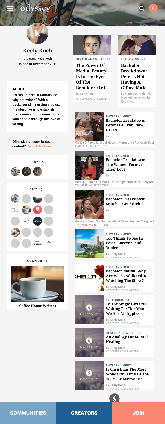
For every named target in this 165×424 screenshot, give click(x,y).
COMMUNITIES (28, 413)
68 (46, 189)
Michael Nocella (138, 97)
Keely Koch (87, 93)
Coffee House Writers (37, 305)
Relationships (117, 300)
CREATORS (84, 413)
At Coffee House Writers (93, 98)
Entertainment (133, 59)
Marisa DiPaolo (135, 93)
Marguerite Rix (128, 142)
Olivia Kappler (118, 182)
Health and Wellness (93, 59)
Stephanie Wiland (107, 221)
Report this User (39, 146)
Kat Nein (134, 182)
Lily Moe (101, 182)
